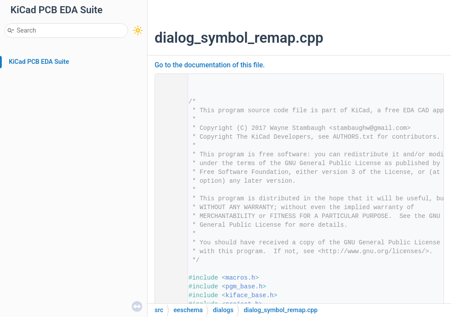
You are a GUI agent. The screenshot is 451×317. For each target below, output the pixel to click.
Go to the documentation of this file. (210, 65)
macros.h (240, 277)
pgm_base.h (244, 286)
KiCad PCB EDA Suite (39, 62)
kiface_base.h (250, 295)
